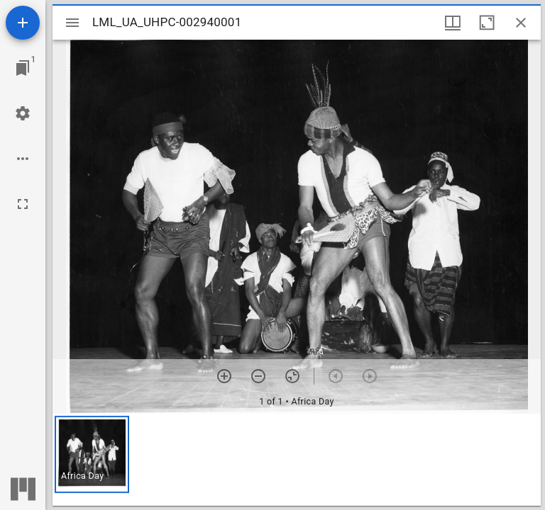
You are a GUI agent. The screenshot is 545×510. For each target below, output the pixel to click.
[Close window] (521, 23)
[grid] (297, 460)
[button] (92, 454)
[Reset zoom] (292, 376)
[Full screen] (23, 204)
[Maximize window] (487, 23)
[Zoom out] (258, 376)
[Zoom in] (224, 376)
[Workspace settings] (23, 113)
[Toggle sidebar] (72, 23)
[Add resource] (23, 23)
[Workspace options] (23, 159)
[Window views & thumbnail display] (453, 23)
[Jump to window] (23, 68)
